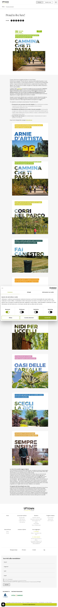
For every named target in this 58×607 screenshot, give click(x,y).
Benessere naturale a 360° (36, 519)
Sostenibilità (36, 523)
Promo (39, 2)
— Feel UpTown (22, 522)
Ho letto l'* (9, 579)
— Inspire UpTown (22, 520)
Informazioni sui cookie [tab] (48, 292)
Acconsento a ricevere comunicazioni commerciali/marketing (15, 580)
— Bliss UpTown (22, 519)
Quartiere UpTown (36, 517)
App (44, 549)
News (3, 6)
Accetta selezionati (29, 317)
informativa (10, 579)
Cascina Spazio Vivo (36, 520)
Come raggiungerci (36, 529)
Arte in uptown (50, 520)
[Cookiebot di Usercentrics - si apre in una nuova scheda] (50, 288)
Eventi (7, 533)
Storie (36, 522)
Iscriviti (6, 584)
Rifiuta (10, 317)
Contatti (34, 549)
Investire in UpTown (22, 529)
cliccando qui (29, 120)
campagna (19, 88)
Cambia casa (48, 2)
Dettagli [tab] (29, 292)
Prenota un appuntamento (29, 604)
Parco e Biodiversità (36, 525)
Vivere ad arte (50, 517)
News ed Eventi (7, 529)
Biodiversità (50, 519)
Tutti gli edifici (22, 517)
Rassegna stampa (13, 549)
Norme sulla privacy (25, 581)
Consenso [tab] (10, 292)
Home (7, 515)
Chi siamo (24, 549)
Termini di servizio (33, 581)
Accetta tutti (47, 317)
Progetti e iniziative (51, 515)
